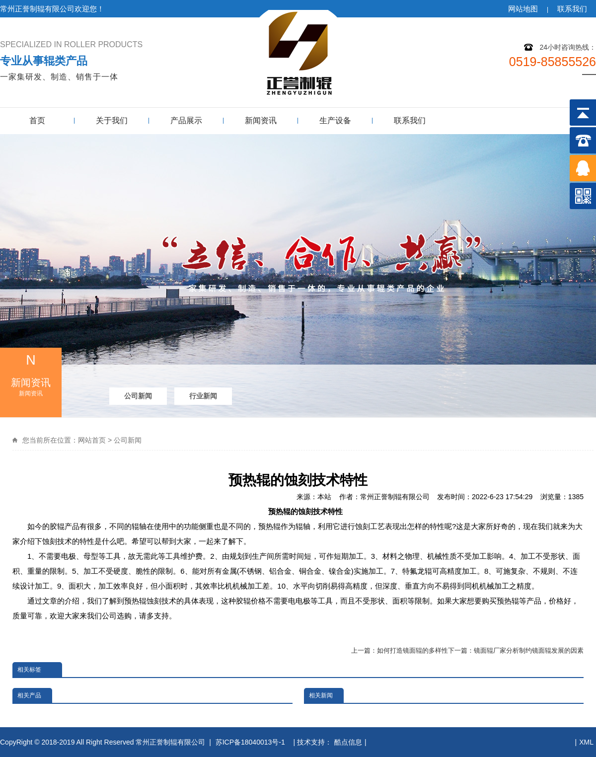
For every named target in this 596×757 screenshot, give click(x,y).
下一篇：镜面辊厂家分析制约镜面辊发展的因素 (516, 650)
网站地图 (523, 8)
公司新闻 (138, 396)
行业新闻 (203, 396)
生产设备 (335, 120)
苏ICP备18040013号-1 (251, 742)
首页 (37, 120)
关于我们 (112, 120)
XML (586, 742)
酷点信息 (348, 742)
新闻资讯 (261, 120)
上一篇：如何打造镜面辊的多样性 (399, 650)
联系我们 (572, 8)
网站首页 (92, 440)
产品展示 (186, 120)
